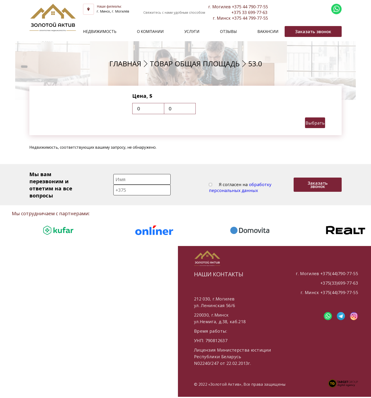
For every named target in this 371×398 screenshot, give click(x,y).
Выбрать (315, 123)
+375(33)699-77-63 (339, 283)
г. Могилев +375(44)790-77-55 (327, 273)
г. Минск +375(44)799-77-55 (329, 292)
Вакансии (267, 31)
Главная (125, 63)
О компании (150, 31)
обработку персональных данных (240, 187)
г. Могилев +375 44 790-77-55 (238, 6)
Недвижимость (99, 31)
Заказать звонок (318, 184)
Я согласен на (240, 187)
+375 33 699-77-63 (249, 12)
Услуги (191, 31)
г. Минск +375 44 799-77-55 (240, 18)
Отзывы (228, 31)
